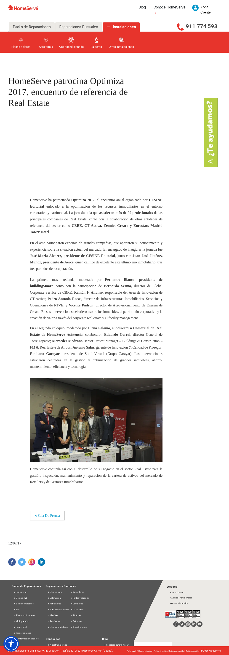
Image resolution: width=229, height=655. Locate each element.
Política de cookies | (161, 651)
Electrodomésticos (24, 604)
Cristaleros (77, 610)
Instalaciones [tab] (124, 27)
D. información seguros (26, 639)
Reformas (76, 621)
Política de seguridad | (177, 651)
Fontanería (20, 592)
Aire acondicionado (24, 615)
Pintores (76, 615)
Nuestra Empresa (58, 645)
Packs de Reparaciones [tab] (32, 27)
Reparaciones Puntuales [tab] (78, 27)
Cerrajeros (77, 604)
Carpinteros (77, 592)
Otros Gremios (79, 627)
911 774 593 (201, 26)
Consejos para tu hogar (116, 645)
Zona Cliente (177, 592)
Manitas (53, 615)
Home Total (20, 627)
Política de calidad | (193, 651)
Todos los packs (22, 633)
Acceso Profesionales (181, 598)
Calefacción (54, 598)
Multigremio (21, 621)
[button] (11, 643)
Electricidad (20, 598)
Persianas (54, 621)
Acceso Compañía (179, 603)
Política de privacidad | (145, 651)
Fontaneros (54, 604)
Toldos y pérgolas (80, 598)
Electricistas (55, 592)
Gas (16, 610)
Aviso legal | (131, 651)
